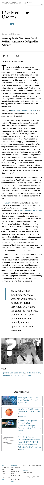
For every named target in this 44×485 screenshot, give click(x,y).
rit (11, 375)
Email (3, 479)
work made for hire (17, 373)
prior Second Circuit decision (31, 211)
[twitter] (8, 56)
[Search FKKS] (35, 4)
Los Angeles (14, 465)
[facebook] (17, 56)
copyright (5, 373)
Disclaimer (25, 470)
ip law (38, 373)
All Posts (5, 24)
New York (4, 465)
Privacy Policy (26, 468)
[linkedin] (13, 56)
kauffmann (5, 375)
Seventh (8, 203)
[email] (3, 56)
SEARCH (29, 3)
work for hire (30, 373)
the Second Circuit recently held (23, 111)
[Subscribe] (12, 24)
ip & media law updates (22, 375)
